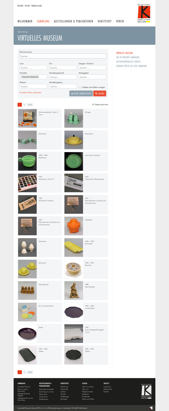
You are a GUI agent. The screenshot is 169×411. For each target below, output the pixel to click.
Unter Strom (43, 397)
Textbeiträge (65, 397)
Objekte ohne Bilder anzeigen (93, 87)
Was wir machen (88, 387)
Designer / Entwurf (86, 63)
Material (23, 82)
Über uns (85, 389)
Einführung (64, 387)
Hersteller (23, 73)
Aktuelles (20, 5)
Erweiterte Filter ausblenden (30, 92)
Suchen (99, 93)
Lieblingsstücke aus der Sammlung (131, 66)
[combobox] (33, 67)
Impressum (107, 387)
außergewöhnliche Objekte (128, 61)
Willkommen (25, 21)
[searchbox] (33, 67)
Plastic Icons (43, 394)
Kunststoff (105, 21)
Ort (50, 63)
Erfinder (63, 394)
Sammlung (43, 21)
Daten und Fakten (88, 399)
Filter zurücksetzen (81, 93)
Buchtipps (64, 399)
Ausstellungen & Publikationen (73, 21)
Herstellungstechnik (56, 73)
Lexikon (63, 392)
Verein (120, 21)
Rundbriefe (86, 397)
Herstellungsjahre (55, 82)
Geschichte (64, 389)
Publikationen (43, 399)
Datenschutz (108, 389)
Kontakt (27, 5)
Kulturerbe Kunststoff (46, 389)
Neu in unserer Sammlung (127, 57)
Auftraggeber (84, 73)
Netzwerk (85, 394)
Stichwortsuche (26, 52)
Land (21, 63)
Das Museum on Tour (46, 392)
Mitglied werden (36, 5)
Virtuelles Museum (124, 53)
